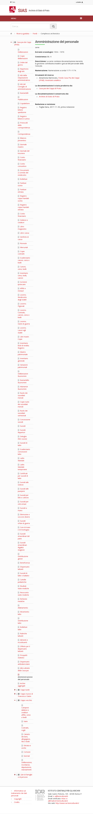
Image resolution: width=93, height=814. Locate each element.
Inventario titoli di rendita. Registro (23, 345)
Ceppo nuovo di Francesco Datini (25, 695)
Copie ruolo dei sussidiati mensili (23, 404)
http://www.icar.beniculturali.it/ (67, 803)
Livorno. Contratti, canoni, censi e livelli (23, 314)
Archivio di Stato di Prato (49, 96)
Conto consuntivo (22, 165)
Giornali (25, 756)
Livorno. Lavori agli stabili (22, 330)
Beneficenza (24, 563)
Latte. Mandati (21, 459)
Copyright (16, 799)
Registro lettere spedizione (22, 109)
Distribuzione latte (23, 620)
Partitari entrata (22, 190)
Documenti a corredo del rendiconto (23, 172)
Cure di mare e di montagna (24, 528)
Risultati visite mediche (23, 587)
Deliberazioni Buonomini (23, 373)
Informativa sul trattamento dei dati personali (19, 793)
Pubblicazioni (23, 98)
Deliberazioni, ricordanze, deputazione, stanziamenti (26, 765)
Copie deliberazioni (23, 57)
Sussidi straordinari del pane (24, 536)
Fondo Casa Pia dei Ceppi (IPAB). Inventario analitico (59, 79)
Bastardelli (23, 93)
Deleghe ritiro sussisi (22, 437)
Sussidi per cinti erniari (23, 502)
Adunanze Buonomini (23, 387)
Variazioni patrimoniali (23, 366)
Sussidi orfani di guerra (24, 522)
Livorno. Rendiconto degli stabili (22, 297)
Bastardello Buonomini (23, 381)
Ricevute (22, 243)
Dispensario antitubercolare (24, 662)
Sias (12, 2)
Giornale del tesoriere (23, 152)
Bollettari (22, 179)
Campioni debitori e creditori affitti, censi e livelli (26, 711)
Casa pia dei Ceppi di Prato (50, 88)
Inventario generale (23, 359)
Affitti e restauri (22, 289)
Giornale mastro (22, 145)
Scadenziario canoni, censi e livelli (24, 260)
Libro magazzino (22, 227)
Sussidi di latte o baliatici (23, 574)
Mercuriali (23, 247)
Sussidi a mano (22, 509)
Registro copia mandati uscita (23, 198)
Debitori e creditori (23, 221)
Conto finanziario (22, 158)
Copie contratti (21, 252)
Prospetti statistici (22, 656)
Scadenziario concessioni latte (24, 451)
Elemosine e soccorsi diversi (24, 515)
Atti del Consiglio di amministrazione (24, 86)
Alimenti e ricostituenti (23, 641)
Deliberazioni (23, 51)
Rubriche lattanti (22, 634)
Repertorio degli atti (23, 70)
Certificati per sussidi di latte (23, 475)
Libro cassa (23, 233)
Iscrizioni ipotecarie (22, 283)
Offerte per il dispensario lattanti (24, 648)
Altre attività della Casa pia (24, 669)
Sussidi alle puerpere (23, 490)
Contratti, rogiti (25, 728)
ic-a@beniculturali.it (60, 796)
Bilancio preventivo (22, 139)
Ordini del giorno (22, 63)
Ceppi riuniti (24, 690)
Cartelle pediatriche (22, 580)
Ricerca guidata (22, 33)
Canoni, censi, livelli (22, 268)
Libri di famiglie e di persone (25, 775)
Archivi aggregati (21, 684)
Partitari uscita (22, 184)
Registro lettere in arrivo (24, 117)
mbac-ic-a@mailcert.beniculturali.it (58, 799)
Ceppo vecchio (25, 700)
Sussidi (21, 426)
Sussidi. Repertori (22, 431)
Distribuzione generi (23, 556)
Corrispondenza (24, 133)
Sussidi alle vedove (23, 483)
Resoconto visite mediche (23, 593)
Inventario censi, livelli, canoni (23, 275)
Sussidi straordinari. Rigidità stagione (22, 546)
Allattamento (23, 607)
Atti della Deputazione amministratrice (24, 77)
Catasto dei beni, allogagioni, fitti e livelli (25, 738)
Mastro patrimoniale (23, 353)
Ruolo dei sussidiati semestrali (22, 413)
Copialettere (24, 103)
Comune (25, 752)
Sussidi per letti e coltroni (23, 496)
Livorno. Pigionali (22, 305)
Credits (15, 802)
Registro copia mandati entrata (23, 207)
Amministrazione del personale (25, 677)
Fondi (35, 33)
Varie (24, 721)
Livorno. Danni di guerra (24, 322)
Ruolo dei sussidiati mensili (22, 395)
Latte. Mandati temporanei (22, 467)
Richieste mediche (22, 600)
